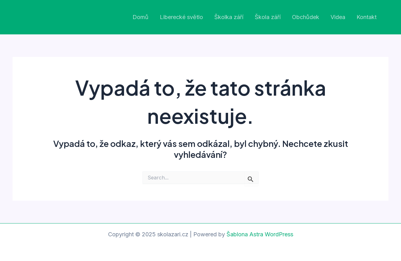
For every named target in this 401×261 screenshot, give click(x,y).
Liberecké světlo (181, 17)
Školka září (228, 17)
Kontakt (367, 17)
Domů (140, 17)
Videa (338, 17)
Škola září (268, 17)
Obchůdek (305, 17)
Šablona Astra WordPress (260, 234)
